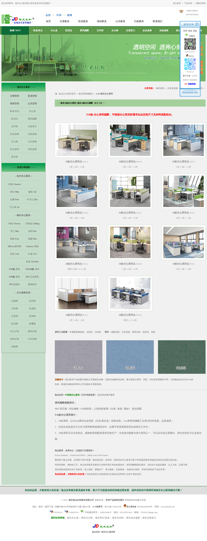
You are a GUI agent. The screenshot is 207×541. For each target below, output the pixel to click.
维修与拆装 (201, 3)
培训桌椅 (32, 149)
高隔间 (14, 284)
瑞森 (32, 239)
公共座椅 (32, 141)
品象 (14, 199)
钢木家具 (160, 88)
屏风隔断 (84, 30)
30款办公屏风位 (73, 161)
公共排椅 (32, 339)
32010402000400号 (137, 506)
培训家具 (102, 21)
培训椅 (32, 316)
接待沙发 (32, 331)
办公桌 (54, 30)
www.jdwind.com (167, 507)
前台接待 (14, 149)
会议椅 (32, 301)
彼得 (32, 231)
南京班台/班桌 (102, 518)
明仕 (14, 192)
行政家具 (139, 21)
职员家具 (83, 21)
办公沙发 (14, 331)
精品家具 (193, 80)
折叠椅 (32, 323)
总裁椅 (14, 301)
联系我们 (157, 21)
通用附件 (32, 284)
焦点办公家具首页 (67, 94)
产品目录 (188, 3)
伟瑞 (14, 223)
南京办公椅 (87, 518)
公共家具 (120, 21)
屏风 (14, 269)
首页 (48, 21)
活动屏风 (32, 277)
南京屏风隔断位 (86, 94)
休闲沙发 (14, 339)
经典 (14, 184)
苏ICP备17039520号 (113, 507)
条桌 (32, 261)
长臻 (32, 254)
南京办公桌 (72, 518)
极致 (32, 192)
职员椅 (14, 323)
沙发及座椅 (172, 88)
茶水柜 (14, 157)
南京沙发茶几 (149, 518)
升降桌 (32, 223)
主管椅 (14, 316)
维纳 (32, 246)
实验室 (186, 80)
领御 (14, 239)
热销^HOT (15, 30)
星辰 (14, 254)
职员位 (68, 30)
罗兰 (14, 231)
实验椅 (14, 346)
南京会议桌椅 (133, 518)
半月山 (32, 199)
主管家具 (64, 21)
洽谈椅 (32, 308)
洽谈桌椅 (163, 30)
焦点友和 (177, 3)
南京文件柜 (118, 518)
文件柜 (100, 30)
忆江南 (14, 207)
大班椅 (14, 308)
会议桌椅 (147, 30)
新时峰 (14, 246)
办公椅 (114, 30)
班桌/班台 (38, 30)
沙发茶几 (130, 30)
